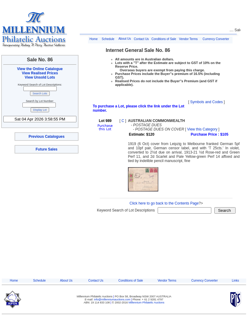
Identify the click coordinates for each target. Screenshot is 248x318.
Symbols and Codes (206, 102)
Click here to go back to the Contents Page (164, 203)
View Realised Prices (40, 73)
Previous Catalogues (46, 136)
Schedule (108, 39)
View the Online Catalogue (39, 69)
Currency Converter (216, 39)
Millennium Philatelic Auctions (146, 302)
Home (93, 39)
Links (235, 280)
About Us (125, 38)
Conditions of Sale (164, 39)
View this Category (202, 129)
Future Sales (46, 149)
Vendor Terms (188, 39)
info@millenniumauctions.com (112, 299)
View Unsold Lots (40, 77)
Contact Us (141, 39)
